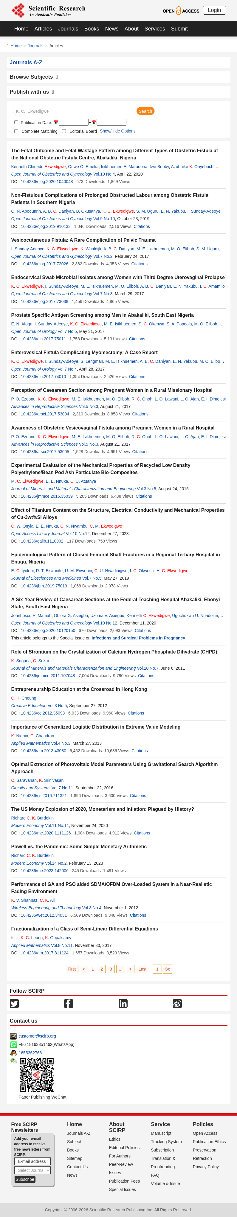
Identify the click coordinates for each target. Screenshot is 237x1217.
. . (118, 211)
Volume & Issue (165, 1183)
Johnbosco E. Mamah (31, 615)
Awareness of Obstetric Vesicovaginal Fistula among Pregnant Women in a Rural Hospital (113, 427)
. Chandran (42, 735)
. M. (106, 526)
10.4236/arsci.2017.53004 (45, 414)
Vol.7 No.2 (103, 256)
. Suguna (21, 660)
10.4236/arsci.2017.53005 (45, 451)
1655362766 (30, 1052)
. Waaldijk (90, 248)
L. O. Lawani (166, 399)
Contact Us (77, 1166)
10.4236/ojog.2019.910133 (46, 226)
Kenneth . (148, 615)
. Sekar (41, 660)
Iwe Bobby (159, 166)
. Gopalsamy (58, 937)
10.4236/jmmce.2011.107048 (48, 675)
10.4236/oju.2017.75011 (43, 338)
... (121, 969)
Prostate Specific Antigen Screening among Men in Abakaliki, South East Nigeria (102, 315)
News (112, 29)
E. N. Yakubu (173, 211)
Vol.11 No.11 (57, 825)
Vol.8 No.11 (61, 945)
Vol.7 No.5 (67, 331)
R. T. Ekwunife (49, 570)
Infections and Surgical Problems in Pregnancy (138, 638)
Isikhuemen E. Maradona (124, 166)
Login (214, 10)
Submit (179, 29)
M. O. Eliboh (182, 248)
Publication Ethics (209, 1141)
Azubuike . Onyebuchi (192, 166)
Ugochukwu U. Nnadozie (195, 615)
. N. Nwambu (73, 526)
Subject (74, 1141)
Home (21, 29)
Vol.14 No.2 (55, 863)
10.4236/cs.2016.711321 (44, 795)
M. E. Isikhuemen (153, 248)
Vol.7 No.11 (62, 787)
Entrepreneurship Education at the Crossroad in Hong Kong (79, 689)
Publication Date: (36, 122)
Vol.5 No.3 (88, 406)
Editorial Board (83, 131)
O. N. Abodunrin (26, 211)
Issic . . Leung (27, 937)
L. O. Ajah (189, 399)
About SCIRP (117, 1127)
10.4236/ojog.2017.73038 (44, 301)
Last (142, 969)
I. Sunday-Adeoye (203, 211)
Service (160, 1124)
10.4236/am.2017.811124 (45, 953)
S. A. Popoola (179, 324)
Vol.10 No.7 (147, 668)
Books (91, 29)
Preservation (204, 1150)
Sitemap (74, 1158)
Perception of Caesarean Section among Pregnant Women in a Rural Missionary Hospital (112, 390)
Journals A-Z (79, 1133)
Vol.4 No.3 (60, 743)
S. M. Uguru (147, 211)
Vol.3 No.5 (146, 488)
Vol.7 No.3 (103, 293)
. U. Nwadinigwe (111, 570)
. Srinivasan (51, 780)
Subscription (162, 1150)
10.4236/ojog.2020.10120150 (48, 630)
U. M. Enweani (78, 570)
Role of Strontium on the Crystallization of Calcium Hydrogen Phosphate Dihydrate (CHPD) (114, 651)
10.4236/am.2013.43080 (43, 750)
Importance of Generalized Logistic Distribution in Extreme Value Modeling (96, 726)
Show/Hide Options (118, 131)
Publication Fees (124, 1181)
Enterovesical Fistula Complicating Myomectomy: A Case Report (84, 352)
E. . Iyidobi (22, 570)
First (72, 969)
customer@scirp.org (37, 1036)
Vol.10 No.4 (104, 174)
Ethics (114, 1139)
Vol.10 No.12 (78, 533)
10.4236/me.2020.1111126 (46, 833)
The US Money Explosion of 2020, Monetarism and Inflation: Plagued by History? (102, 809)
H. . (172, 570)
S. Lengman (91, 361)
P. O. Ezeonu (23, 399)
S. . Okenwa (151, 324)
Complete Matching (40, 131)
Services (155, 29)
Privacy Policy (206, 1166)
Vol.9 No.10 (104, 218)
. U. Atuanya (83, 481)
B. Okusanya (88, 211)
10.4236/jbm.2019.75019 (44, 586)
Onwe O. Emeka (83, 166)
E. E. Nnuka (57, 481)
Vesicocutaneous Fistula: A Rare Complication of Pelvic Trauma (83, 240)
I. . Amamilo (212, 286)
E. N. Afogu (21, 324)
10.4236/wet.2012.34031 (44, 915)
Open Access (205, 1133)
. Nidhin (19, 735)
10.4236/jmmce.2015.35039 (47, 496)
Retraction (202, 1158)
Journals (68, 29)
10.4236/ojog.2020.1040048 (47, 181)
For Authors (120, 1156)
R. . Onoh (141, 399)
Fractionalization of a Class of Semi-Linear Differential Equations (84, 928)
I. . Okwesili (142, 570)
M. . (27, 481)
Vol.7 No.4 (67, 369)
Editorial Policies (124, 1147)
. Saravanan (24, 780)
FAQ (155, 1175)
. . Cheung (23, 698)
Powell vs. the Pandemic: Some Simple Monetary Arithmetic (79, 846)
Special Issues (122, 1189)
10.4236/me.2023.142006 (45, 870)
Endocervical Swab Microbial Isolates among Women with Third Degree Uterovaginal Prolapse (118, 277)
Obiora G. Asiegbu (71, 615)
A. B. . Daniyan (58, 211)
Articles (43, 29)
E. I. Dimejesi (213, 399)
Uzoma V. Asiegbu (107, 615)
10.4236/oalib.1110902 (42, 541)
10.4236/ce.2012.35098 (43, 713)
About (132, 29)
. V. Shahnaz (24, 900)
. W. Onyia (22, 526)
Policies (203, 1124)
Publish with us (32, 92)
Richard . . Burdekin (32, 818)
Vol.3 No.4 (92, 907)
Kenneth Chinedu (38, 166)
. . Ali (47, 900)
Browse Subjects (34, 77)
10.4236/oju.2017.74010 (43, 376)
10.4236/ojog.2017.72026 (44, 263)
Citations (142, 226)
